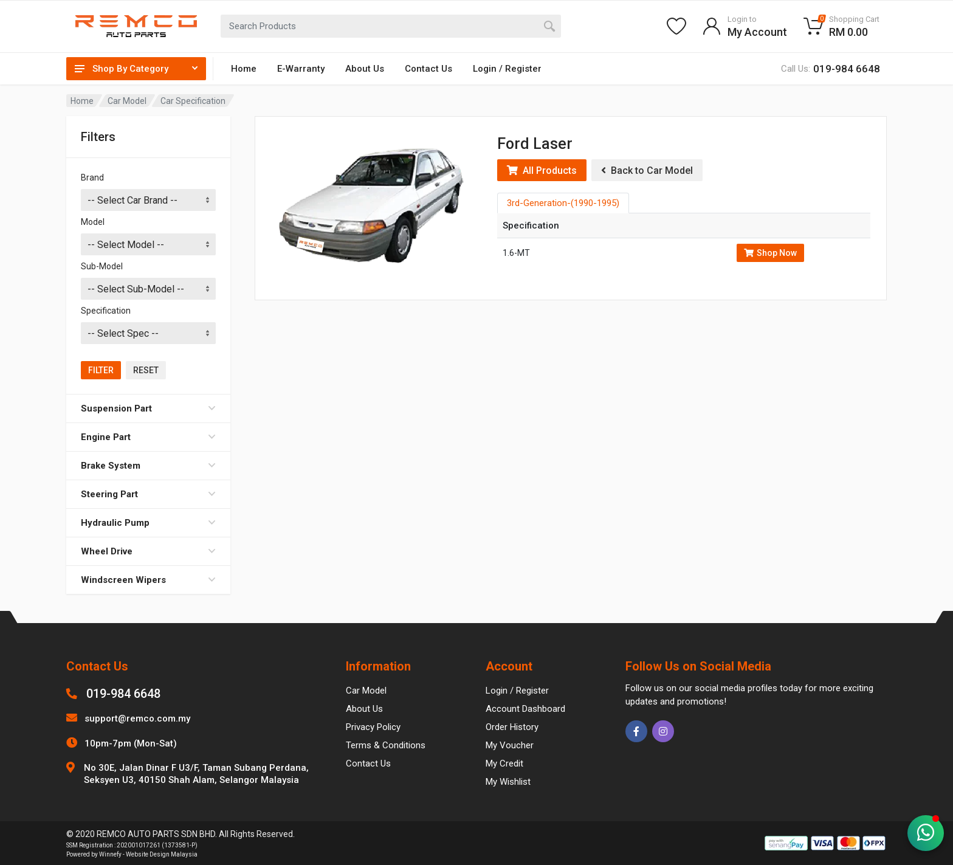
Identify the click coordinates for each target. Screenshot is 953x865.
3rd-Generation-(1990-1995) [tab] (563, 203)
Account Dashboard (525, 708)
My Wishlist (508, 781)
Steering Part (148, 494)
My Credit (504, 763)
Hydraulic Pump (148, 522)
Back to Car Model (647, 170)
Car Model (127, 101)
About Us (364, 68)
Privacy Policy (373, 727)
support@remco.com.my (137, 718)
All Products (542, 170)
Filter (101, 370)
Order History (512, 727)
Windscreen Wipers (148, 579)
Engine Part (148, 437)
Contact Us (428, 68)
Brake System (148, 465)
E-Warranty (301, 68)
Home (243, 68)
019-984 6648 (123, 693)
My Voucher (510, 745)
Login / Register (507, 68)
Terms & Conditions (385, 745)
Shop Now (770, 253)
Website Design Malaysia (162, 854)
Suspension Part (148, 408)
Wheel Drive (148, 551)
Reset (146, 370)
